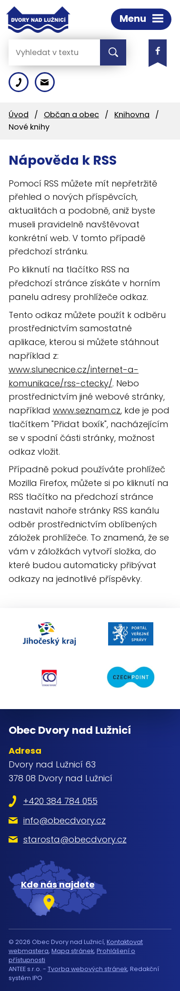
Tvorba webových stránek (87, 969)
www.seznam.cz (86, 410)
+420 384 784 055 (60, 801)
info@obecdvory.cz (64, 820)
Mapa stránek (72, 951)
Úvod (19, 114)
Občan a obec (71, 114)
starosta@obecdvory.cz (75, 839)
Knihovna (132, 114)
